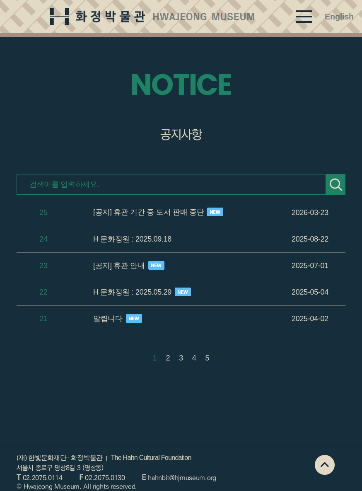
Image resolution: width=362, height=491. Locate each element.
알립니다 (117, 318)
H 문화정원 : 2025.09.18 (132, 239)
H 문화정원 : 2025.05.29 (142, 292)
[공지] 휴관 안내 (128, 265)
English (339, 16)
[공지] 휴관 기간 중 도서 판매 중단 (158, 212)
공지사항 (180, 135)
